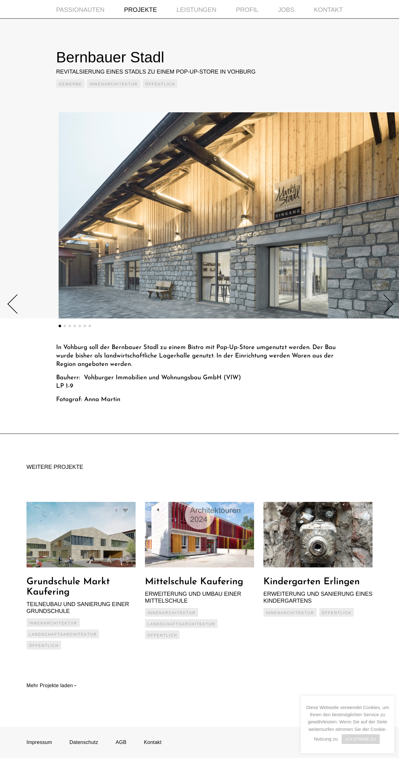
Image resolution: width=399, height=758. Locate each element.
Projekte (140, 9)
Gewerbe (70, 84)
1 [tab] (60, 326)
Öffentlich (160, 84)
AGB (121, 742)
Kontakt (328, 9)
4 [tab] (75, 326)
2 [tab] (65, 326)
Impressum (39, 742)
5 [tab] (80, 326)
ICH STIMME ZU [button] (360, 739)
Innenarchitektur (113, 84)
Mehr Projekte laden (50, 685)
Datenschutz (84, 742)
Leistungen (196, 9)
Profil (247, 9)
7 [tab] (90, 326)
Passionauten (80, 9)
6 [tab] (85, 326)
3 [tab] (70, 326)
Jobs (286, 9)
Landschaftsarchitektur (63, 634)
